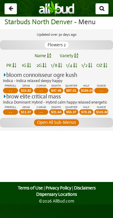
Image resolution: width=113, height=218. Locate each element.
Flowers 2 (56, 45)
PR (11, 65)
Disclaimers (85, 188)
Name (43, 55)
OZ (101, 65)
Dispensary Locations (56, 194)
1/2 (86, 65)
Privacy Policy (58, 188)
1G (26, 65)
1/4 (71, 65)
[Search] (102, 8)
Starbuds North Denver (38, 22)
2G (41, 65)
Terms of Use (29, 188)
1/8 (56, 65)
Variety (69, 55)
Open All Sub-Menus (56, 122)
